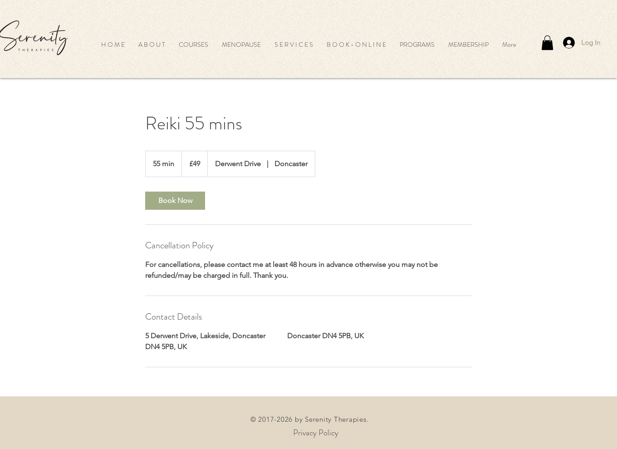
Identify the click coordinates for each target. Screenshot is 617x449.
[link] (175, 201)
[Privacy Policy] (315, 433)
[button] (193, 44)
